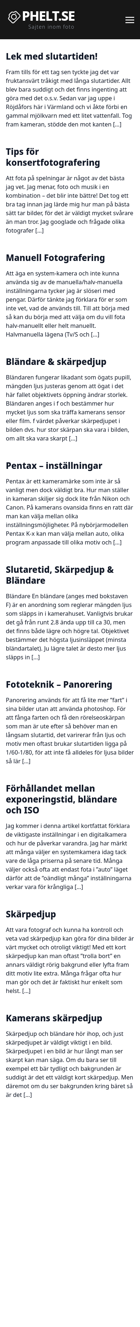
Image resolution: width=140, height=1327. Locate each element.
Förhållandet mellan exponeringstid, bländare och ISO (61, 799)
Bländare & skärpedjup (56, 361)
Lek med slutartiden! (51, 56)
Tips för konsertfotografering (53, 156)
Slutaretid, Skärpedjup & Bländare (60, 574)
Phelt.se (48, 16)
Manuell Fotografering (55, 258)
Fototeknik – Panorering (59, 684)
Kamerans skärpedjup (54, 1018)
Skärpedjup (31, 914)
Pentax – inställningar (54, 465)
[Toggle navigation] (129, 19)
